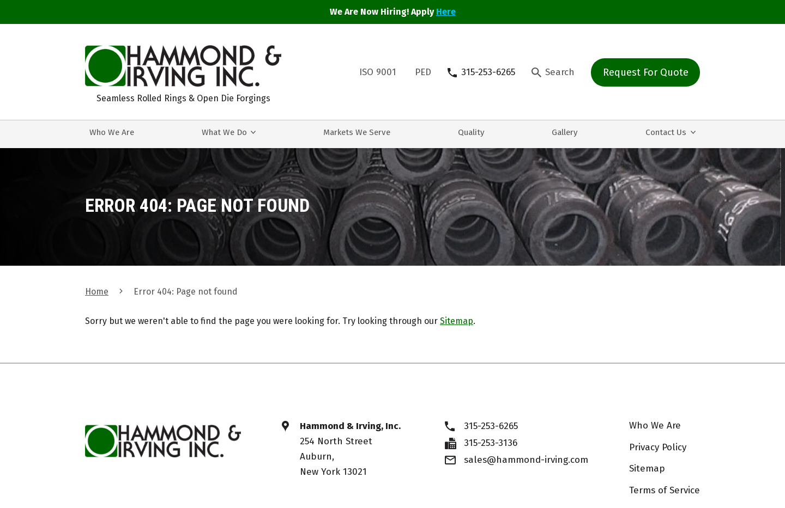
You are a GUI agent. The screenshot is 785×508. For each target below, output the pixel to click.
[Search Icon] (553, 72)
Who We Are (655, 425)
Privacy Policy (657, 447)
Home (96, 291)
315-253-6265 (491, 426)
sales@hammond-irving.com (526, 460)
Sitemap (456, 321)
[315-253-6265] (481, 72)
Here (446, 12)
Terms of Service (664, 490)
